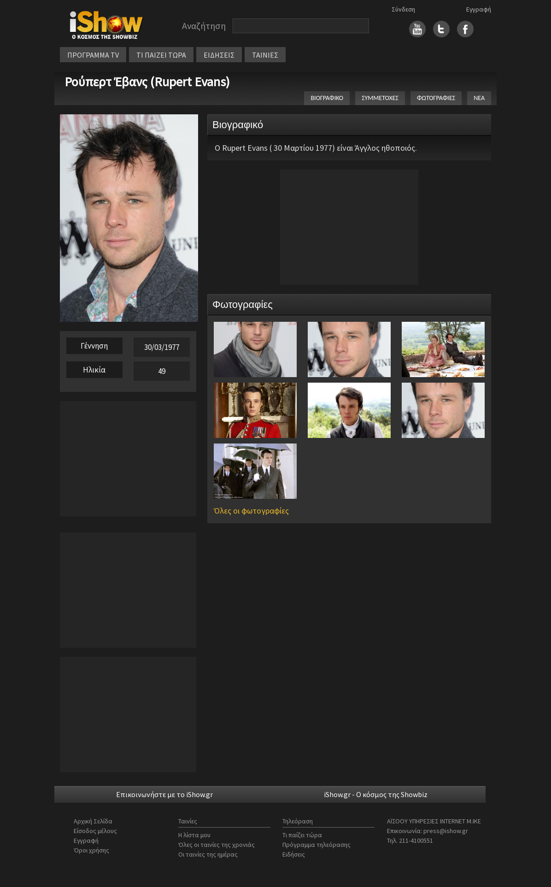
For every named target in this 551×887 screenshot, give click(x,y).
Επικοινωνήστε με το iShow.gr (164, 794)
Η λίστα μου (194, 835)
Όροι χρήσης (91, 850)
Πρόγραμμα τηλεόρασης (316, 844)
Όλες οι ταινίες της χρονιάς (216, 844)
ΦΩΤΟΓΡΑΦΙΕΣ (436, 98)
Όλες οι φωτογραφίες (251, 510)
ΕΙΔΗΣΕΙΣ (219, 54)
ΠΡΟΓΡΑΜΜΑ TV (93, 54)
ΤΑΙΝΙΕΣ (265, 54)
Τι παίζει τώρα (302, 835)
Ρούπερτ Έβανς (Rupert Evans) (147, 81)
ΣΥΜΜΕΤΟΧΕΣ (380, 98)
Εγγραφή (478, 9)
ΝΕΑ (479, 98)
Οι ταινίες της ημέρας (208, 854)
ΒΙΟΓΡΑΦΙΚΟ (327, 98)
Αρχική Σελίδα (93, 821)
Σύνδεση (403, 9)
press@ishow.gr (445, 831)
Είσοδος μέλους (95, 831)
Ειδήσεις (293, 854)
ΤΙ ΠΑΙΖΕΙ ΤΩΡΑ (161, 54)
